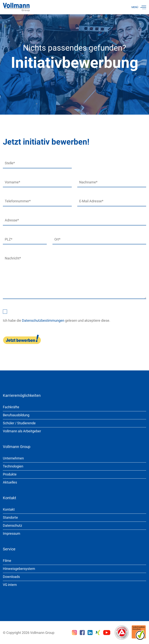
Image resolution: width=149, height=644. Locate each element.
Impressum (11, 533)
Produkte (10, 474)
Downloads (11, 577)
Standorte (10, 517)
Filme (7, 561)
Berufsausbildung (16, 415)
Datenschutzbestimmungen (43, 320)
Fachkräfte (11, 407)
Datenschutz (12, 525)
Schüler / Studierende (19, 423)
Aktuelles (10, 482)
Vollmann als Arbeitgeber (22, 431)
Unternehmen (13, 458)
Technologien (13, 466)
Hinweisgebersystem (19, 569)
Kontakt (9, 509)
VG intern (10, 585)
